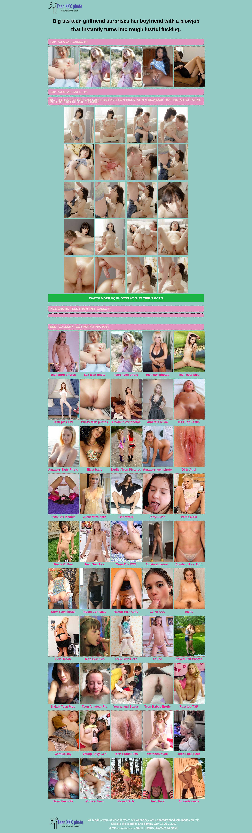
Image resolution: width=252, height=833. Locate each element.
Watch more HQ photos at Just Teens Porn (126, 298)
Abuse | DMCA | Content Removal (156, 828)
